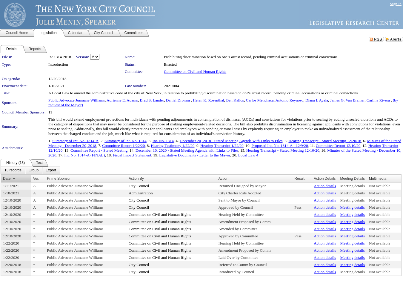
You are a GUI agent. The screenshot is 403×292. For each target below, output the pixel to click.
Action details (325, 186)
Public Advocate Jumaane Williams (76, 100)
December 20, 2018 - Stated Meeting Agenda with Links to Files (231, 141)
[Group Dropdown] (33, 170)
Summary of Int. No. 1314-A (75, 141)
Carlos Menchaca (260, 100)
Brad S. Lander (152, 100)
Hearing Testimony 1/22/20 (172, 145)
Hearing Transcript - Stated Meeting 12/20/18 (324, 141)
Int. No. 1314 (163, 141)
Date (6, 178)
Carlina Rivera (379, 100)
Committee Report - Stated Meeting (98, 150)
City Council (139, 186)
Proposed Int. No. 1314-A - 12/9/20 (279, 145)
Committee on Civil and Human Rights (195, 71)
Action (223, 178)
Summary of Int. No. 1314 (125, 141)
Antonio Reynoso (290, 100)
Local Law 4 (248, 155)
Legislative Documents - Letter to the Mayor (194, 155)
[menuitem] (13, 170)
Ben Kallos (235, 100)
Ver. (36, 178)
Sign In (396, 3)
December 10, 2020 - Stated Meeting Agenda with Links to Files (187, 150)
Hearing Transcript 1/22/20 (221, 145)
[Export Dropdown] (51, 170)
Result (299, 178)
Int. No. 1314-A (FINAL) (84, 155)
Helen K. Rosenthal (208, 100)
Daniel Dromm (178, 100)
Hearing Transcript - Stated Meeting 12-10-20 (282, 150)
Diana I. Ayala (316, 100)
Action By (136, 178)
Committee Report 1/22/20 (123, 145)
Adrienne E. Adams (122, 100)
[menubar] (30, 170)
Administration (141, 193)
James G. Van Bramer (347, 100)
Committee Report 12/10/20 (338, 145)
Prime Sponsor (58, 178)
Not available (379, 186)
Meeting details (352, 186)
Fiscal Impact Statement (132, 155)
